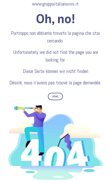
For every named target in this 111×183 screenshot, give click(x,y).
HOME (55, 96)
